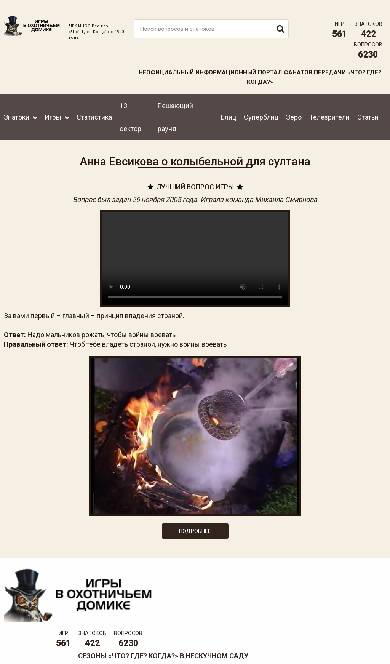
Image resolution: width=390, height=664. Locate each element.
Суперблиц (261, 109)
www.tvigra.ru (251, 617)
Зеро (294, 109)
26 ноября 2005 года (164, 194)
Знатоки (16, 109)
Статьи (368, 109)
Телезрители (329, 109)
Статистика (94, 109)
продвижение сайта (368, 647)
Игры (53, 109)
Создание (359, 643)
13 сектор (130, 109)
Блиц (228, 109)
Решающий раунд (175, 109)
